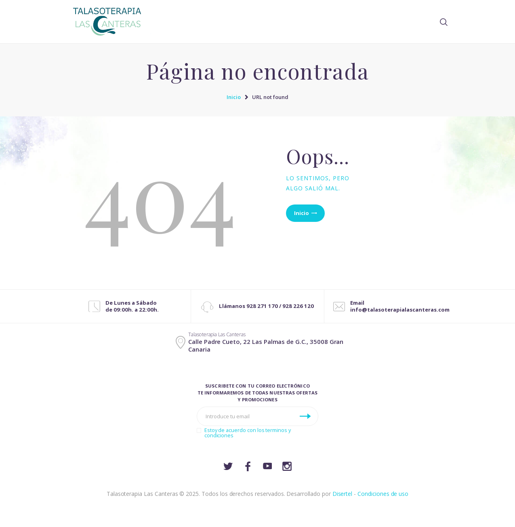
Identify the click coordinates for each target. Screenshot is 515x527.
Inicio (234, 97)
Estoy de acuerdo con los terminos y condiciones (247, 433)
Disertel (342, 493)
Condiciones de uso (382, 493)
